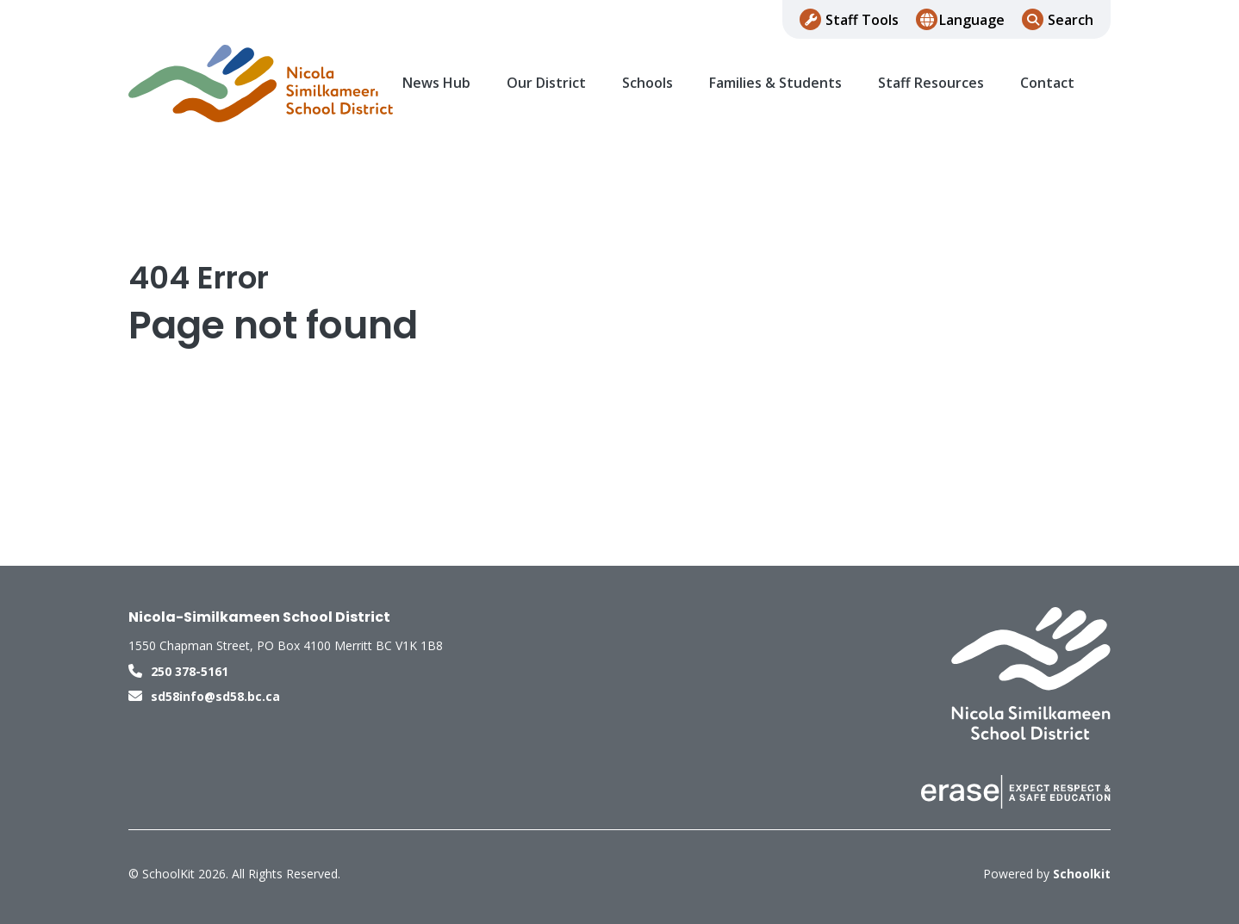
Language (972, 19)
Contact (1047, 83)
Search (1070, 19)
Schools (647, 83)
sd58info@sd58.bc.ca (215, 696)
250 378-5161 (189, 671)
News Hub (436, 83)
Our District (546, 83)
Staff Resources (931, 83)
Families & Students (775, 83)
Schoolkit (1082, 873)
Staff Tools (862, 19)
